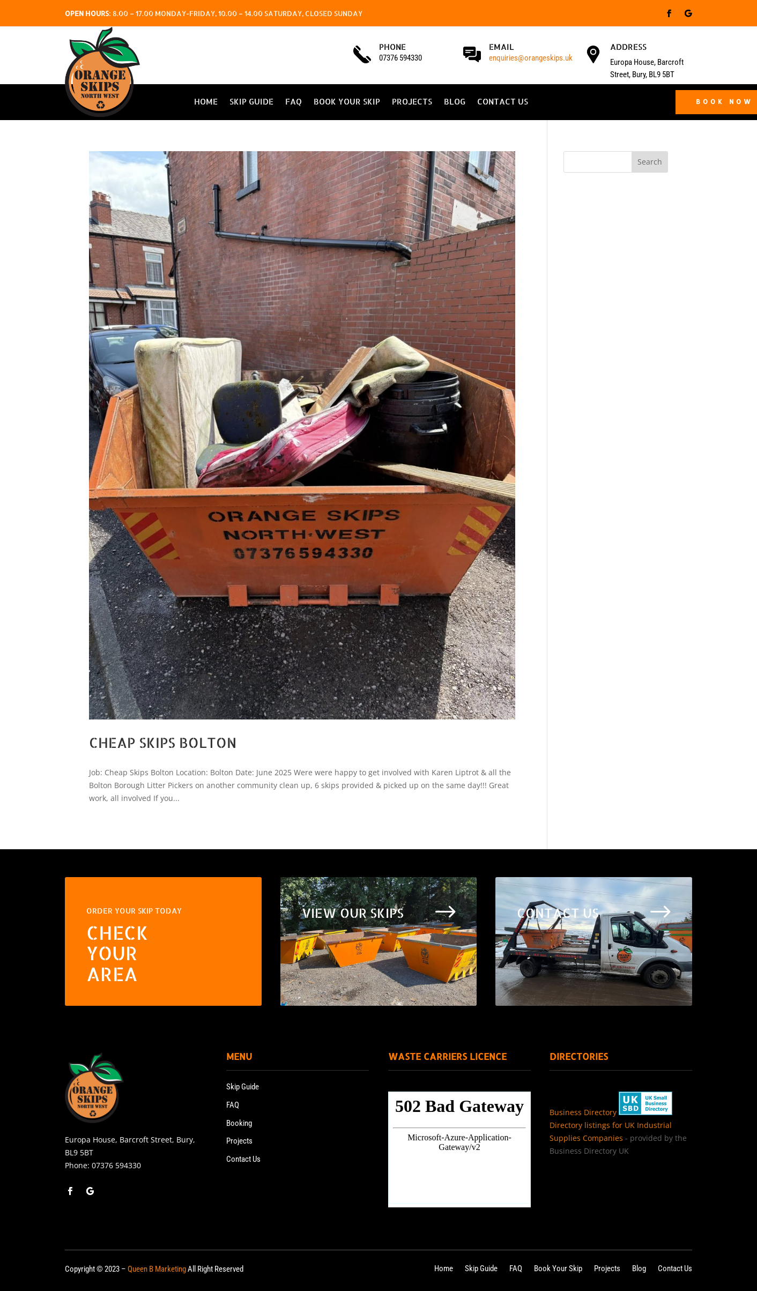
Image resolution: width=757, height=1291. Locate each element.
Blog (454, 102)
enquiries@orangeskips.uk (531, 58)
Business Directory (583, 1112)
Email (501, 47)
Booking (239, 1123)
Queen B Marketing (157, 1269)
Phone (392, 47)
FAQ (293, 102)
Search (649, 162)
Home (206, 102)
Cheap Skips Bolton (162, 742)
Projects (412, 102)
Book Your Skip (347, 102)
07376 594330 (116, 1165)
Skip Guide (251, 102)
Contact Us (502, 102)
